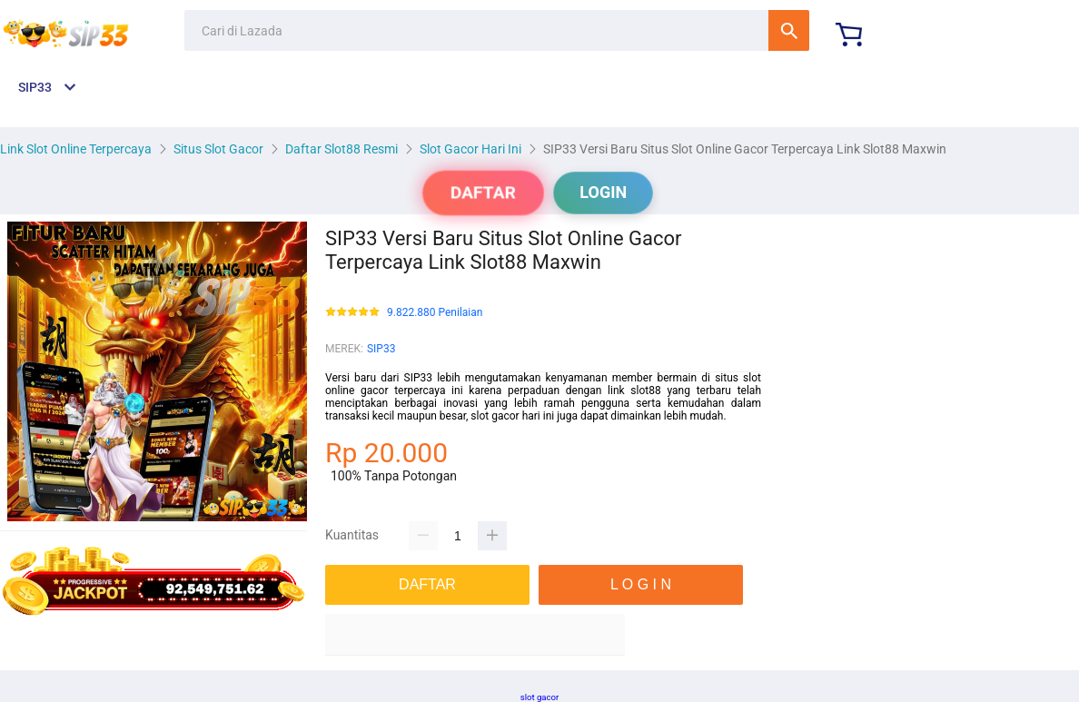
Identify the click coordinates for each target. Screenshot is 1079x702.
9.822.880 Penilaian (434, 313)
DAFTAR (483, 193)
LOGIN (603, 192)
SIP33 (381, 348)
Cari (788, 30)
